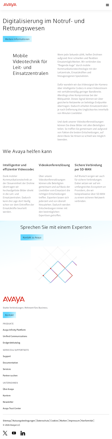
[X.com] (5, 433)
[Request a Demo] (9, 314)
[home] (10, 5)
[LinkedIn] (23, 433)
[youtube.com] (14, 433)
